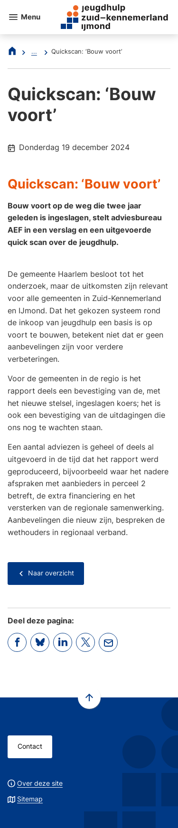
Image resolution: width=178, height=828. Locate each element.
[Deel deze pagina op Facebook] (17, 642)
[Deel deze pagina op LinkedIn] (62, 642)
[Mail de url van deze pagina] (108, 642)
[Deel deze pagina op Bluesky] (39, 642)
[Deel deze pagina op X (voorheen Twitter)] (85, 642)
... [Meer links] (34, 51)
